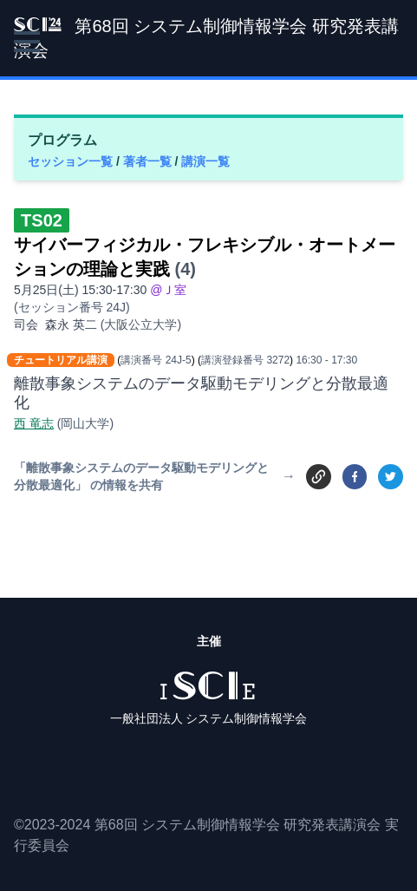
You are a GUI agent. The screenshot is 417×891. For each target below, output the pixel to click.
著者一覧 (149, 161)
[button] (27, 41)
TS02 (41, 220)
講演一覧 (205, 161)
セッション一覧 (72, 161)
